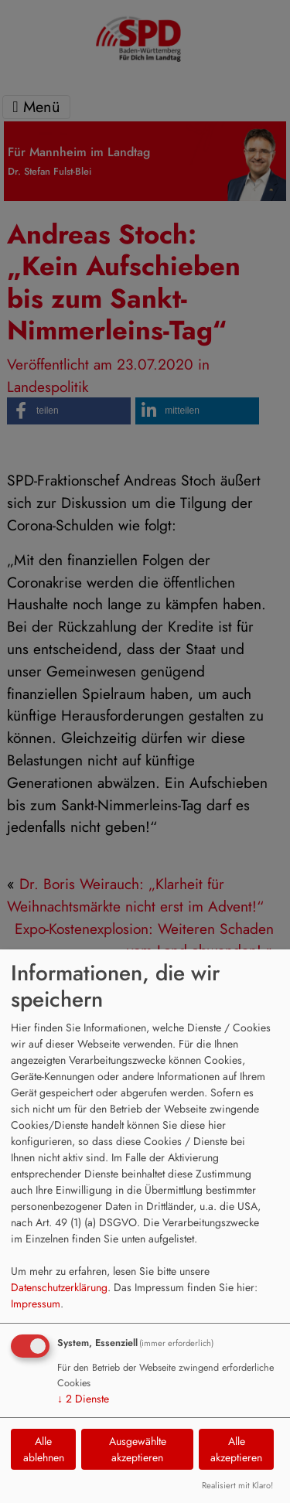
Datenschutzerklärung (59, 1287)
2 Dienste (83, 1398)
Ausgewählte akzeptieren (137, 1449)
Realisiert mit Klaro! (237, 1485)
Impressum (35, 1303)
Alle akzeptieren (236, 1449)
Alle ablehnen (43, 1449)
